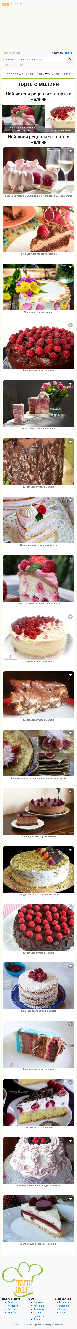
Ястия (36, 1319)
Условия (12, 1312)
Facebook (64, 1302)
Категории (8, 59)
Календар (38, 1302)
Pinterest (63, 1309)
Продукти (38, 1316)
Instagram (64, 1305)
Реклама (12, 1309)
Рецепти (68, 52)
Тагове (37, 1312)
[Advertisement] (38, 30)
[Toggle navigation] (71, 4)
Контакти (13, 1305)
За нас (11, 1302)
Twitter (62, 1312)
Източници (39, 1305)
